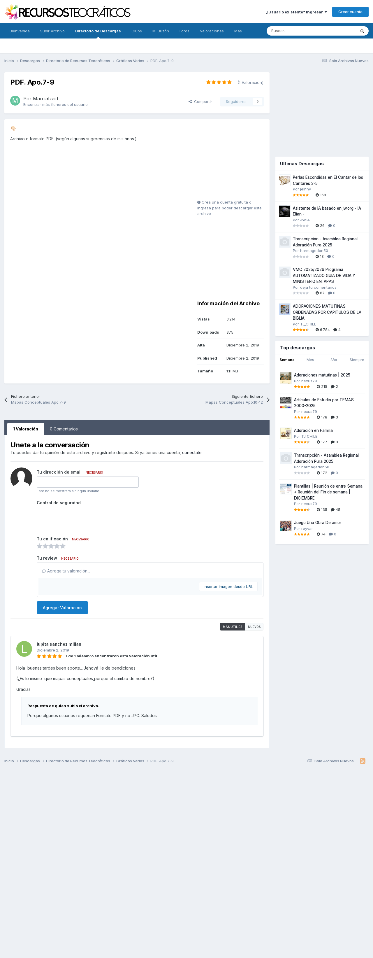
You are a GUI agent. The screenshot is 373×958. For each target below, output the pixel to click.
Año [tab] (333, 360)
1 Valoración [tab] (25, 428)
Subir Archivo (52, 31)
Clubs (136, 31)
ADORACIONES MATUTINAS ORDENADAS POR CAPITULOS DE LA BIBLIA (327, 312)
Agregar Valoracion (62, 607)
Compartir (200, 101)
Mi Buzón (160, 31)
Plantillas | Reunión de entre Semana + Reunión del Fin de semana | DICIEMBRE (328, 492)
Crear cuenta (350, 11)
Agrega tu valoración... (66, 570)
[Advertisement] (233, 161)
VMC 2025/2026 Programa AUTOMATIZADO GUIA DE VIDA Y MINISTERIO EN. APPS (324, 275)
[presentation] (81, 518)
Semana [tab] (287, 360)
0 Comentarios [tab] (64, 428)
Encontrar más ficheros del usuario (55, 104)
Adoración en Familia (313, 430)
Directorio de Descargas (98, 33)
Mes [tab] (310, 360)
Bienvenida (20, 31)
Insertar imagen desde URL (228, 586)
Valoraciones (212, 31)
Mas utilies (232, 626)
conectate (192, 452)
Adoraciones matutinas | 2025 (322, 375)
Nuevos (254, 626)
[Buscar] (298, 31)
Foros (184, 31)
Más (238, 31)
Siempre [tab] (357, 360)
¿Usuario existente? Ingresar (296, 12)
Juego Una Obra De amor (317, 522)
